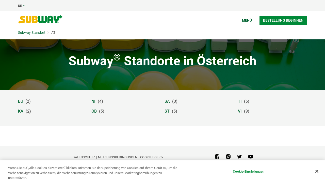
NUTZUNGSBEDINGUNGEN (117, 157)
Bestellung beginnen (283, 20)
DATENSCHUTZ (84, 157)
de (20, 5)
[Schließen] (316, 171)
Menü (247, 20)
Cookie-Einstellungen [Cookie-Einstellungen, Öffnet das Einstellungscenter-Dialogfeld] (248, 171)
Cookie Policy (152, 157)
